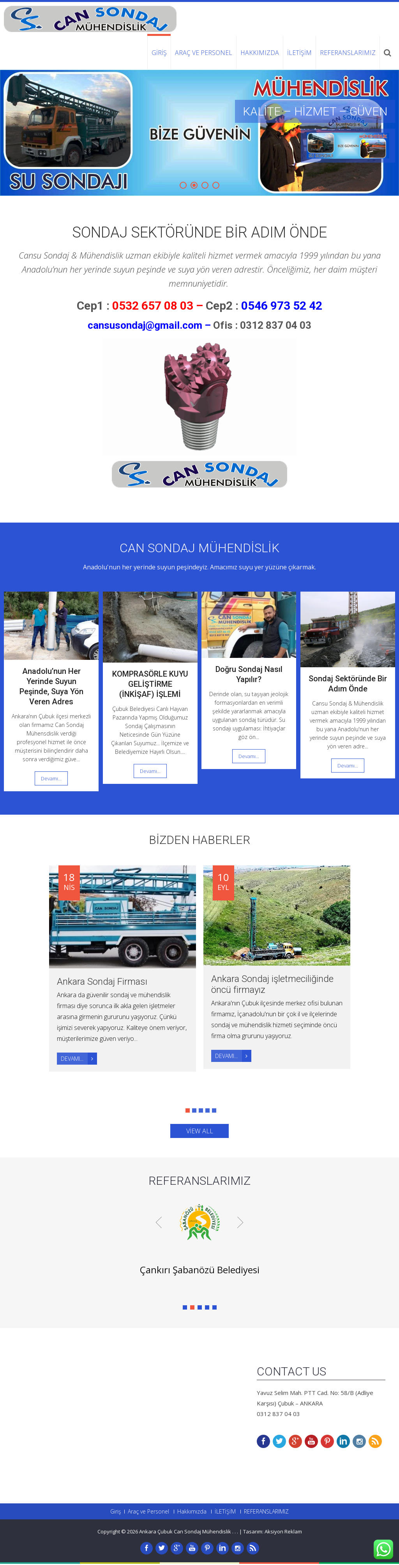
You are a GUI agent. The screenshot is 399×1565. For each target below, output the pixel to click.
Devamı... (51, 778)
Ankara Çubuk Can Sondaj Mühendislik (185, 1532)
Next (240, 1223)
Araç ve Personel (203, 52)
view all (199, 1131)
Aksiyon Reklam (283, 1532)
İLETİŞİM (299, 52)
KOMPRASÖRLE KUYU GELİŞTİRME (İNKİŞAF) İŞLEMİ (150, 684)
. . (236, 1532)
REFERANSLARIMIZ (348, 52)
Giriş (159, 52)
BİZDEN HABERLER (199, 840)
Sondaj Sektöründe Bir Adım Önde (199, 232)
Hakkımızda (259, 52)
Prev (159, 1223)
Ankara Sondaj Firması (102, 981)
